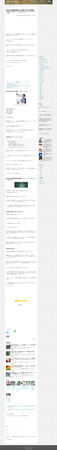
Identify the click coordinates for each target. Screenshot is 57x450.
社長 (40, 99)
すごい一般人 (42, 71)
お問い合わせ (25, 447)
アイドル (41, 72)
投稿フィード (42, 180)
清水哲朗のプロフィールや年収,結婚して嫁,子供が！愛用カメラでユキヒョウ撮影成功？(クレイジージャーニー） (13, 388)
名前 (7, 426)
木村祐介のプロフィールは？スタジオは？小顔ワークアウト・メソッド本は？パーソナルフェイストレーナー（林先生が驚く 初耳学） (18, 389)
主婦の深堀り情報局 (12, 1)
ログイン (41, 179)
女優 (40, 90)
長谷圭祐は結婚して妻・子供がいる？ (12, 86)
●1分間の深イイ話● (43, 58)
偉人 (40, 86)
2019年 (41, 166)
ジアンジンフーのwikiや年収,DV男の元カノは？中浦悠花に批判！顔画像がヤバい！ (23, 388)
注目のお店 (41, 95)
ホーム (21, 447)
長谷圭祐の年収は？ (10, 87)
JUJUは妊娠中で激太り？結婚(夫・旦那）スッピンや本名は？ (47, 154)
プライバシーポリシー (33, 447)
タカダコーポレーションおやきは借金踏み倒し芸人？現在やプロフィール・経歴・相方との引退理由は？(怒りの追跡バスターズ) (45, 159)
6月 (41, 168)
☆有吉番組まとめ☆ (43, 68)
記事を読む (12, 349)
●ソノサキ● (41, 63)
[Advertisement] (21, 25)
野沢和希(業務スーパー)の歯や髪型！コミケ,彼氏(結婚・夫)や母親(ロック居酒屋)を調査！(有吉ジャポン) (33, 388)
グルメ (41, 76)
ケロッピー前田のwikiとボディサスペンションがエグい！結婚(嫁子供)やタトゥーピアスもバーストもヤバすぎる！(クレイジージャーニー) (23, 359)
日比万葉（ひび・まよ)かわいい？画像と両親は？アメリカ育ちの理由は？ (28, 388)
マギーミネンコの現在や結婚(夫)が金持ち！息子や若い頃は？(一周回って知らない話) (8, 388)
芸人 (40, 100)
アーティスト (42, 75)
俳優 (40, 85)
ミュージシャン (42, 81)
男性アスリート (42, 98)
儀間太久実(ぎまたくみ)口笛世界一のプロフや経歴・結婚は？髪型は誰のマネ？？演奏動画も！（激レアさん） (8, 400)
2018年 (41, 174)
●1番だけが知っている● (43, 59)
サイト (7, 433)
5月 (41, 169)
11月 (41, 167)
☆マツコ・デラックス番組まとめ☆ (45, 67)
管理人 (29, 447)
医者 (40, 89)
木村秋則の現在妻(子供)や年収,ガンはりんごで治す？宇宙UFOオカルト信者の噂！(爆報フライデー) (20, 410)
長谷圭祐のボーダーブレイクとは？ (12, 84)
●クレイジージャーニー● (32, 15)
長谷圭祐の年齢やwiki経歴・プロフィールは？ (14, 83)
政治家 (41, 93)
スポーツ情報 (42, 77)
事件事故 (41, 84)
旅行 (40, 94)
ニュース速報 (42, 80)
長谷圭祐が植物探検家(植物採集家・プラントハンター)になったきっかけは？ (18, 85)
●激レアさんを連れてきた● (44, 66)
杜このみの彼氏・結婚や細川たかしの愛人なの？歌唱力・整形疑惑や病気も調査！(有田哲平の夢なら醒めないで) (21, 406)
